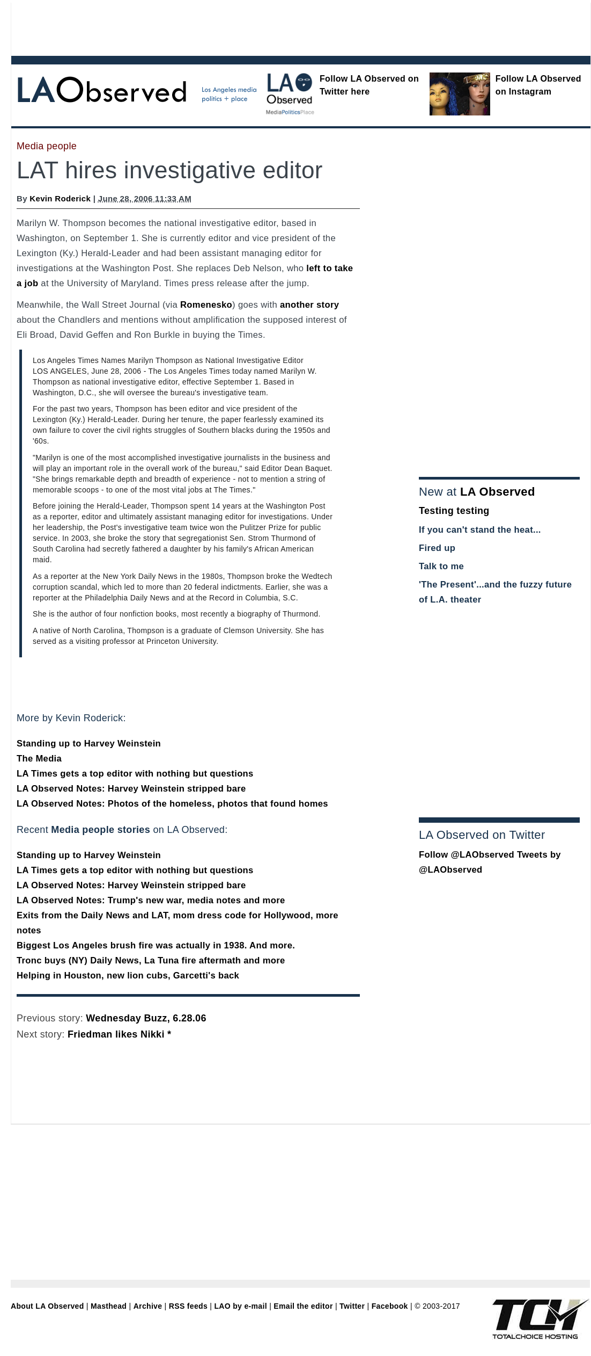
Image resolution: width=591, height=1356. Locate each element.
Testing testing (454, 510)
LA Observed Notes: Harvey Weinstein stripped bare (131, 789)
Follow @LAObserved (466, 855)
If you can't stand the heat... (480, 530)
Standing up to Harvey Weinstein (89, 743)
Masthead (109, 1306)
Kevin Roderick (60, 198)
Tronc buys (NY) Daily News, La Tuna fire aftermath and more (151, 960)
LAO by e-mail (240, 1306)
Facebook (390, 1306)
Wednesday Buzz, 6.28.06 (146, 1018)
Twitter (352, 1306)
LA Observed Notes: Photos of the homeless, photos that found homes (172, 804)
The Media (39, 758)
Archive (148, 1306)
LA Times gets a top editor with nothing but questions (135, 773)
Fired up (437, 548)
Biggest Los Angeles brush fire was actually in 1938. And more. (156, 945)
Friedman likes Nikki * (119, 1034)
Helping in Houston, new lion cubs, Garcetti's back (128, 975)
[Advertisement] (271, 27)
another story (309, 305)
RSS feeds (188, 1306)
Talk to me (441, 566)
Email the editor (303, 1306)
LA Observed (497, 491)
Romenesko (206, 305)
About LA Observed (47, 1306)
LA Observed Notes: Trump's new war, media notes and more (151, 900)
